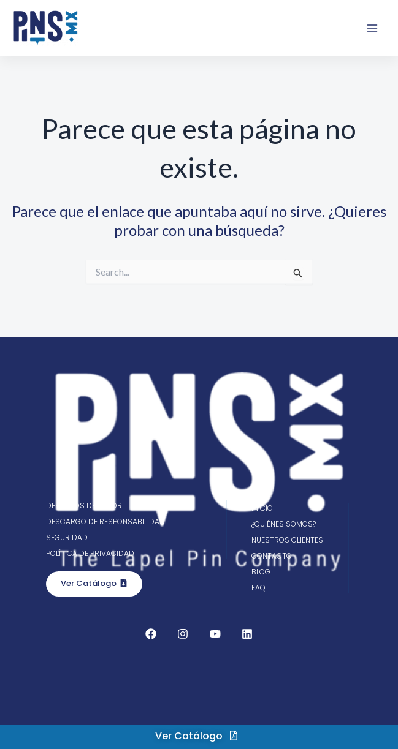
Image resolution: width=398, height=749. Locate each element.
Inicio (262, 508)
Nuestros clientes (287, 540)
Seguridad (67, 537)
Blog (260, 571)
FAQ (258, 587)
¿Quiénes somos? (283, 524)
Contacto (271, 556)
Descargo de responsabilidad (105, 521)
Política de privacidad (90, 553)
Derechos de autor (84, 505)
